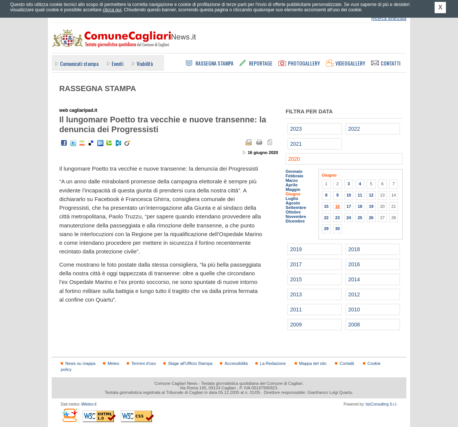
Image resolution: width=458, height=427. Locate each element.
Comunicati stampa (79, 63)
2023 (296, 129)
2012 (354, 294)
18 (360, 206)
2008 (354, 325)
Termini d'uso (143, 363)
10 (348, 195)
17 (348, 206)
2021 (296, 144)
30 (337, 228)
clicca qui (112, 9)
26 (371, 217)
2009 (296, 325)
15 (326, 206)
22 (326, 217)
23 (337, 217)
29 (326, 228)
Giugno (293, 194)
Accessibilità (235, 363)
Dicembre (295, 221)
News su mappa (80, 363)
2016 (354, 264)
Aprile (292, 185)
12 (371, 195)
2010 (354, 310)
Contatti (347, 363)
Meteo (113, 363)
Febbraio (294, 176)
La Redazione (273, 363)
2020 (294, 159)
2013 (296, 294)
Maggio (293, 189)
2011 (296, 310)
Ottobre (293, 212)
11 (360, 195)
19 (371, 206)
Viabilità (145, 63)
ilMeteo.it (88, 404)
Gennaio (294, 171)
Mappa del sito (313, 363)
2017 (296, 264)
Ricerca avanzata (388, 18)
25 (360, 217)
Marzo (292, 180)
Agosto (293, 203)
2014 (354, 279)
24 (348, 217)
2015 (296, 279)
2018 (354, 249)
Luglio (292, 198)
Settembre (296, 207)
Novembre (296, 216)
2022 (354, 129)
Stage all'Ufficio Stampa (190, 363)
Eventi (117, 63)
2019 (296, 249)
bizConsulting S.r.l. (381, 404)
